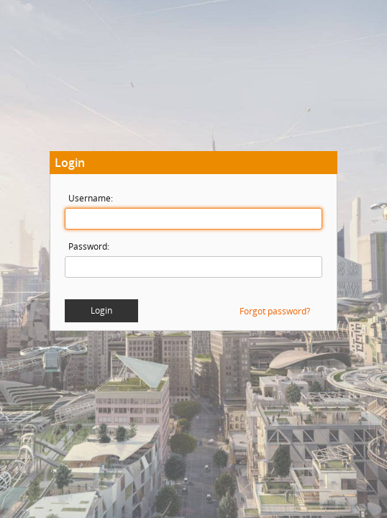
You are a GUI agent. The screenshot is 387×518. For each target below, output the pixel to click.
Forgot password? (275, 311)
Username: (90, 198)
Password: (88, 246)
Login (101, 310)
